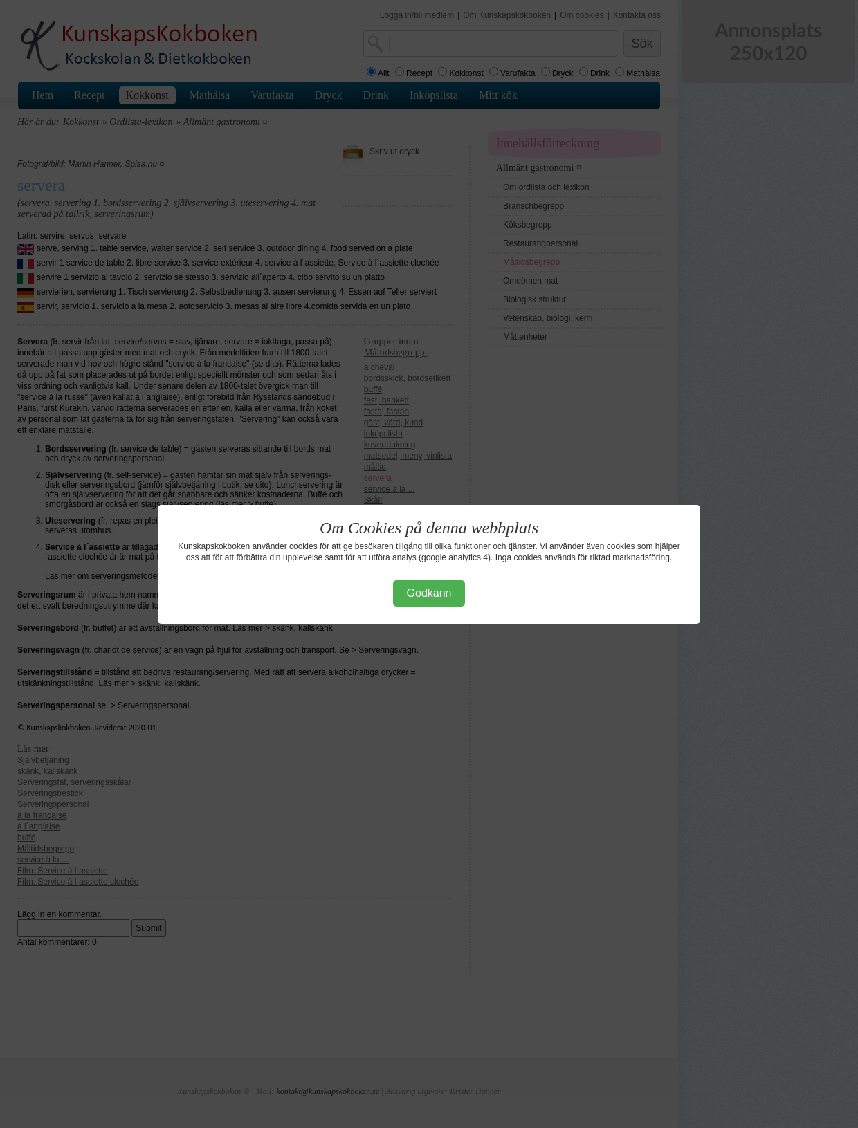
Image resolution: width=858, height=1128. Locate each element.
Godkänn (429, 593)
